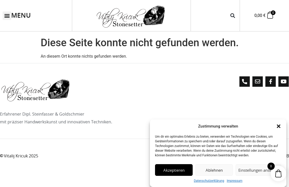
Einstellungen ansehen (258, 170)
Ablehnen (214, 170)
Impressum (234, 181)
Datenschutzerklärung (209, 181)
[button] (278, 126)
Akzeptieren (174, 170)
